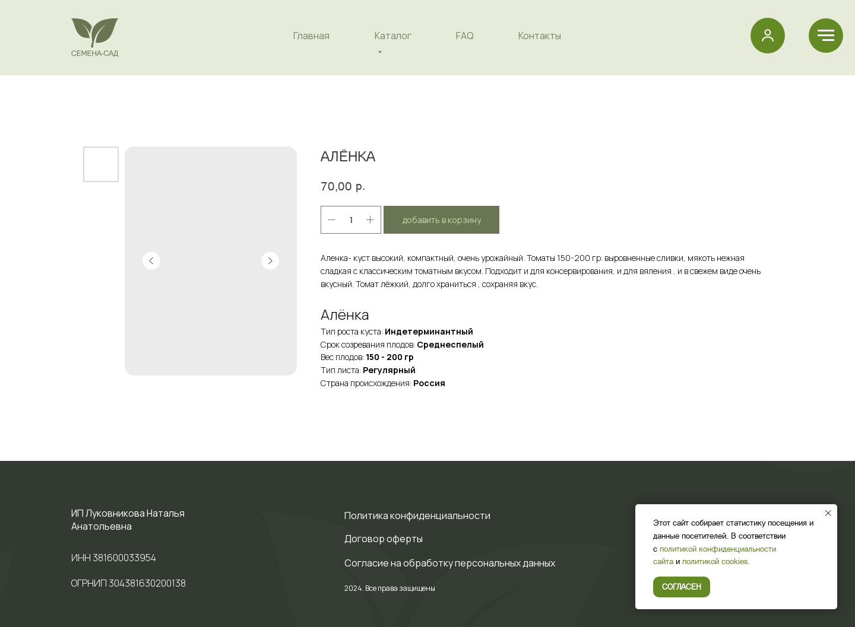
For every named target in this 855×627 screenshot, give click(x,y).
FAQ (465, 35)
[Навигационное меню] (826, 36)
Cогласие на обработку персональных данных (449, 562)
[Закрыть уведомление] (828, 513)
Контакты (539, 35)
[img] (95, 37)
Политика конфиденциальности (417, 515)
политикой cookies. (716, 561)
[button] (768, 35)
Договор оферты (383, 538)
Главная (311, 35)
